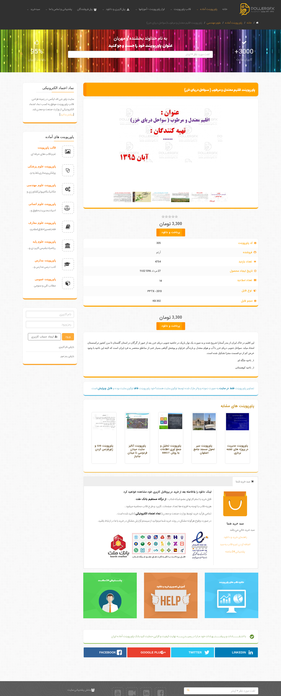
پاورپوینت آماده (208, 9)
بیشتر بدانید (66, 115)
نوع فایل (247, 291)
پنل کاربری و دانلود (118, 9)
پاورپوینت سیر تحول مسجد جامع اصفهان (204, 449)
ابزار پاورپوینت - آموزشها (152, 9)
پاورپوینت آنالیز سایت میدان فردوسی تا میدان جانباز (137, 451)
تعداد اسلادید (244, 280)
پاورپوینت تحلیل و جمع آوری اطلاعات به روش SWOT (170, 449)
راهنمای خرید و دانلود (235, 537)
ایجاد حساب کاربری (44, 337)
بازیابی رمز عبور (67, 356)
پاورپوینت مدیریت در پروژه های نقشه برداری (237, 449)
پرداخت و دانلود (171, 232)
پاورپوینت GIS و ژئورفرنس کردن (104, 447)
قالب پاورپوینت (182, 9)
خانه (224, 9)
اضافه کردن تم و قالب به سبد (235, 544)
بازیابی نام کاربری (66, 347)
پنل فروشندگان (87, 9)
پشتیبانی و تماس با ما (60, 9)
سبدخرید (35, 9)
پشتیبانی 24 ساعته (235, 552)
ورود (68, 337)
